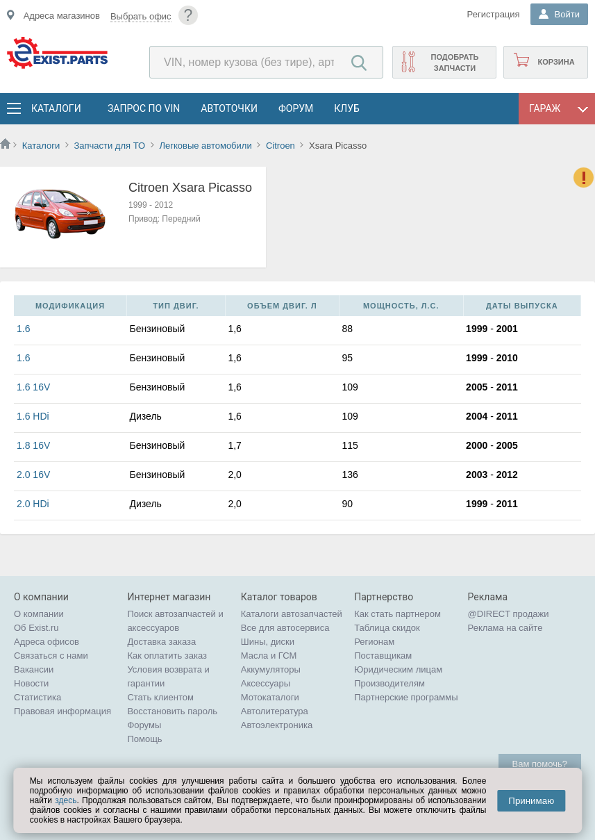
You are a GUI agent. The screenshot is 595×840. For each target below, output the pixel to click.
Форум (295, 108)
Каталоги (55, 108)
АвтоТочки (229, 108)
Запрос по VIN (144, 108)
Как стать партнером (397, 614)
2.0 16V (33, 474)
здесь (65, 800)
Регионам (374, 641)
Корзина (555, 62)
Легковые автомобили (205, 145)
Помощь (144, 739)
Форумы (144, 725)
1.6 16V (33, 387)
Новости (31, 683)
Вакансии (33, 669)
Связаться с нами (51, 655)
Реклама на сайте (505, 628)
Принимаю (531, 801)
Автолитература (274, 711)
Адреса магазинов (62, 15)
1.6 (23, 328)
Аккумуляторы (271, 669)
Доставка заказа (161, 641)
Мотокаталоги (270, 697)
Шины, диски (267, 641)
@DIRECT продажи (508, 614)
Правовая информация (62, 711)
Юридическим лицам (398, 669)
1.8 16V (33, 445)
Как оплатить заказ (167, 655)
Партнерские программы (406, 697)
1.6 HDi (33, 416)
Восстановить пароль (172, 711)
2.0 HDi (33, 503)
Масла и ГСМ (269, 655)
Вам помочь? (539, 764)
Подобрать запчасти (454, 62)
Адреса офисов (46, 641)
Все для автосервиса (285, 628)
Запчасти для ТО (109, 145)
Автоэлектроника (276, 725)
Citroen (280, 145)
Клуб (347, 108)
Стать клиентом (160, 697)
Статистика (37, 697)
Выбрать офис (140, 16)
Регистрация (493, 14)
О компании (39, 614)
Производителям (389, 683)
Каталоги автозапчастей (291, 614)
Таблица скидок (387, 628)
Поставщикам (383, 655)
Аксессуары (265, 683)
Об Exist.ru (36, 628)
